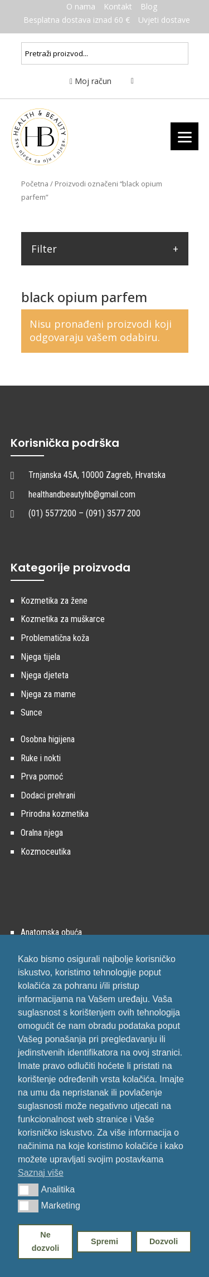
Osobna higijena (48, 739)
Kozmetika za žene (54, 600)
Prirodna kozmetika (55, 813)
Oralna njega (42, 832)
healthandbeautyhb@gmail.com (81, 494)
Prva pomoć (42, 776)
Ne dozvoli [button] (46, 1241)
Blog (148, 6)
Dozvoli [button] (163, 1241)
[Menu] (184, 136)
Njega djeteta (45, 675)
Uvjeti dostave (164, 19)
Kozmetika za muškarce (63, 619)
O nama (80, 6)
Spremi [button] (104, 1241)
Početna (34, 184)
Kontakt (118, 6)
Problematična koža (55, 638)
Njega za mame (48, 694)
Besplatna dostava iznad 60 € (76, 19)
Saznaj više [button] (41, 1172)
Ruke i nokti (41, 758)
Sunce (31, 712)
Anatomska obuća (51, 932)
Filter (44, 248)
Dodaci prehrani (48, 795)
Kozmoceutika (46, 851)
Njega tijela (40, 657)
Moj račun (90, 81)
